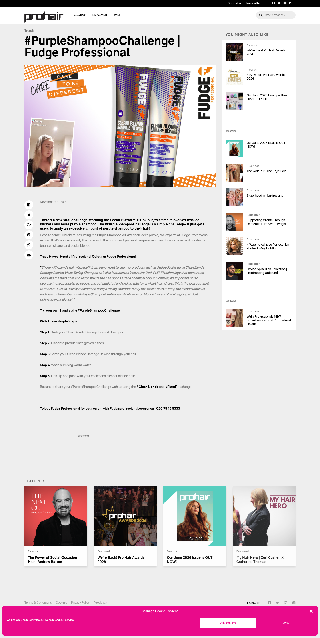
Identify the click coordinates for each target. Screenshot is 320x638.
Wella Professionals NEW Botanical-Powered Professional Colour (269, 320)
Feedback (100, 602)
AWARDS (80, 16)
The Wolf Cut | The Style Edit (266, 171)
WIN (117, 16)
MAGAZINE (100, 16)
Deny (285, 623)
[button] (311, 611)
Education (254, 215)
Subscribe (235, 3)
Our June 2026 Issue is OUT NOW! (266, 144)
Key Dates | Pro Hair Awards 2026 (266, 77)
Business (253, 166)
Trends (29, 30)
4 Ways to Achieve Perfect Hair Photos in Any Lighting (268, 246)
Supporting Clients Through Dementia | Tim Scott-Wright (266, 222)
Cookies (61, 602)
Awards (252, 45)
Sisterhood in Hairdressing (265, 195)
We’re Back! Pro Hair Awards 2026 (266, 52)
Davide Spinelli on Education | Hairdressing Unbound (267, 271)
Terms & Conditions (38, 602)
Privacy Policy (80, 602)
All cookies (228, 623)
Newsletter (253, 3)
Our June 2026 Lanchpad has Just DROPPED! (267, 97)
